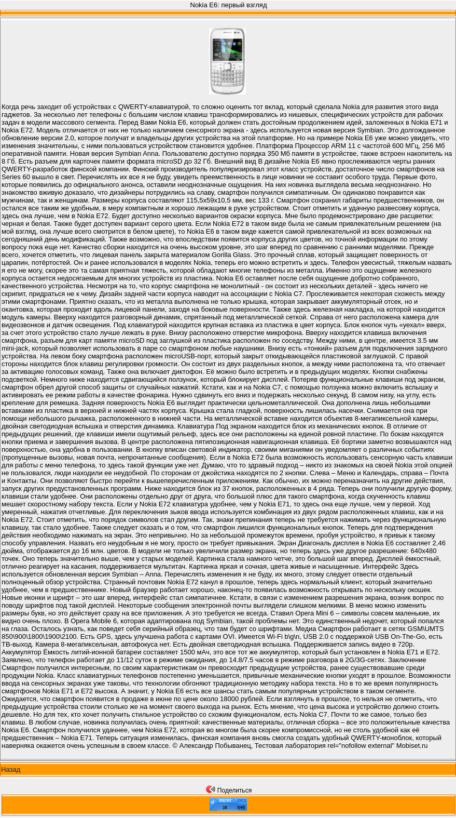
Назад (10, 769)
